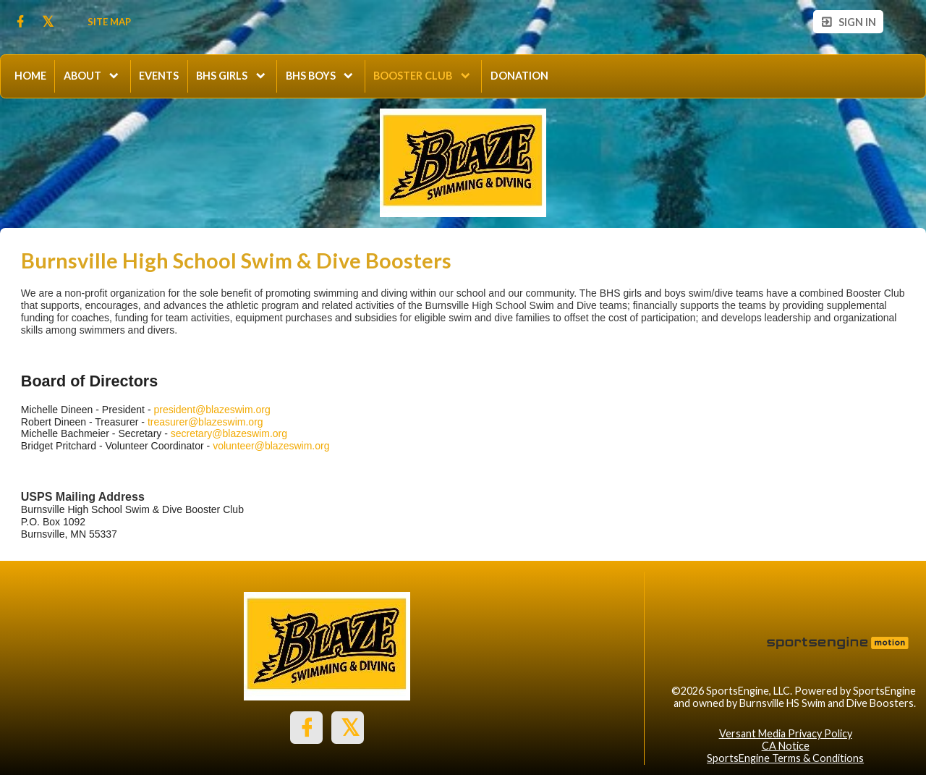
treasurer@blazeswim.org (205, 422)
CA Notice (786, 746)
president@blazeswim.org (211, 409)
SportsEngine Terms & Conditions (785, 758)
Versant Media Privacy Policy (785, 733)
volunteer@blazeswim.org (271, 446)
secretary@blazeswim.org (229, 433)
